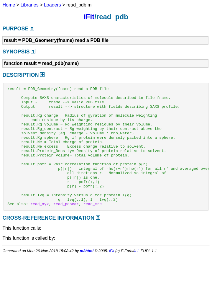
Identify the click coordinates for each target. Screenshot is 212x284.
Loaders (52, 4)
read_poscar (66, 227)
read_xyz (39, 227)
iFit (89, 17)
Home (8, 4)
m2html (86, 274)
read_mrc (92, 227)
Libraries (29, 4)
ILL (136, 274)
